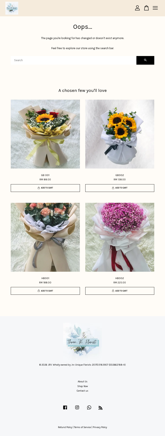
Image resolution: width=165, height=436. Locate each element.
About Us (82, 381)
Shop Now (82, 386)
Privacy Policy (100, 427)
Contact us (82, 390)
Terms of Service (82, 427)
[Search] (73, 60)
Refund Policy (65, 427)
